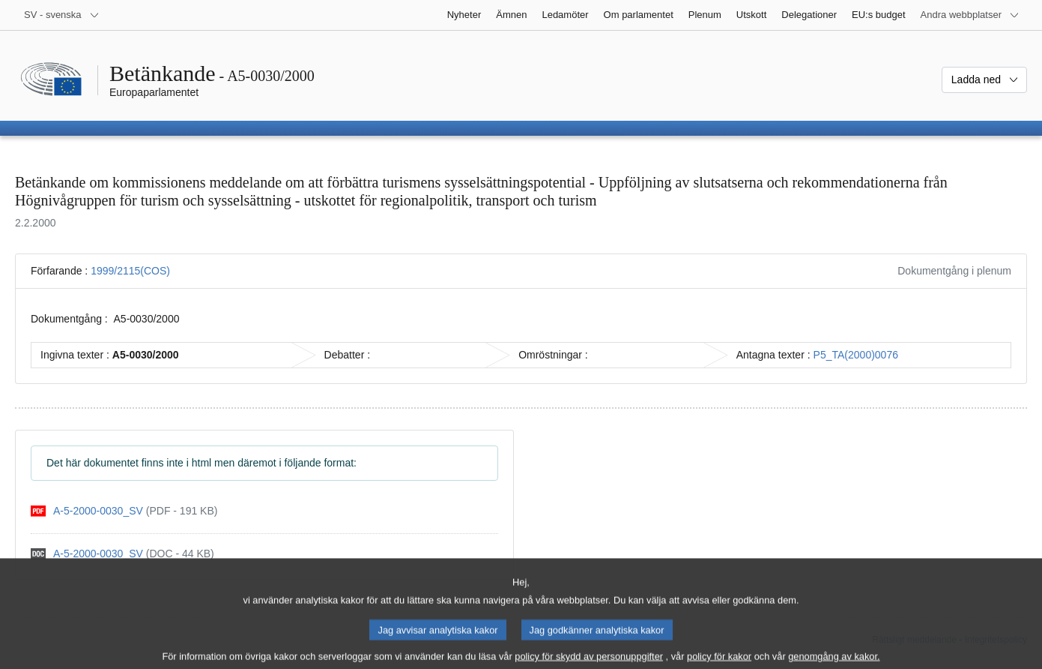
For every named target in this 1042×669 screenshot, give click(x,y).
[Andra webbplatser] (970, 15)
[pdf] (124, 511)
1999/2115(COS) (130, 271)
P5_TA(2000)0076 (856, 355)
